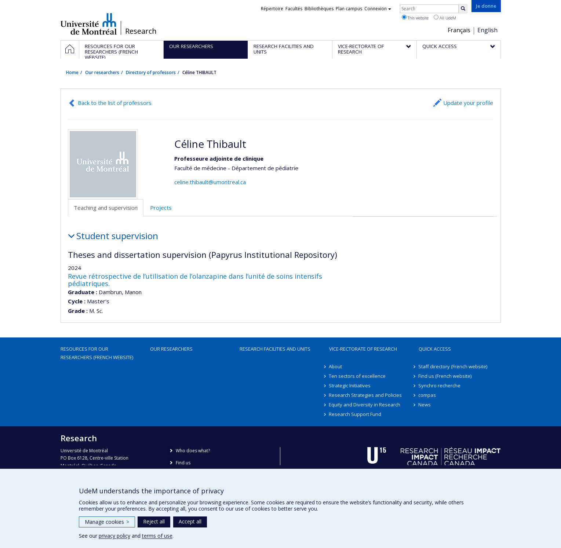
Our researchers (102, 72)
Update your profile (468, 102)
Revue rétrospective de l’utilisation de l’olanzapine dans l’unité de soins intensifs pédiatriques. (195, 280)
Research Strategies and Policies (365, 395)
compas (427, 395)
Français (459, 30)
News (425, 404)
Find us (183, 463)
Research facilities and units (275, 349)
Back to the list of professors (115, 102)
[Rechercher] (463, 8)
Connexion (377, 9)
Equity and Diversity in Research (365, 404)
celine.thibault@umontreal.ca (210, 182)
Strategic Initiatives (350, 385)
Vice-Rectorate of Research (363, 349)
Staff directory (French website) (453, 366)
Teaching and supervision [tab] (106, 207)
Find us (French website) (445, 376)
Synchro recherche (440, 385)
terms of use (157, 535)
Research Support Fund (355, 414)
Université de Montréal (89, 24)
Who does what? (193, 450)
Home (72, 72)
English (487, 30)
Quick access (435, 349)
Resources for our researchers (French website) (97, 353)
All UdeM (445, 18)
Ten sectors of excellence (357, 376)
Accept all (190, 521)
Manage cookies (107, 521)
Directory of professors (151, 72)
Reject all (154, 521)
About (335, 366)
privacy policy (114, 535)
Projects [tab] (161, 207)
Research (141, 31)
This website (415, 18)
